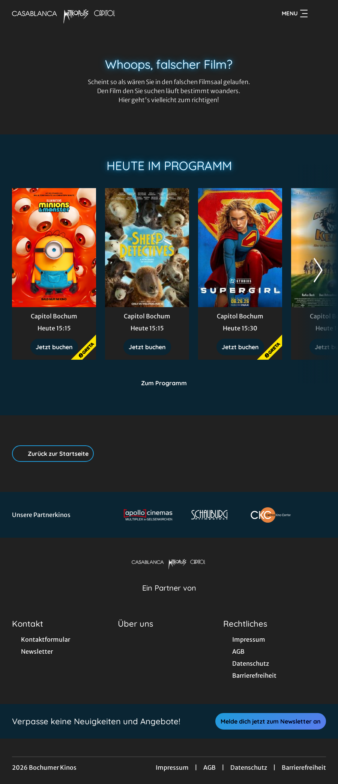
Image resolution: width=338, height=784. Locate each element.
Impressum (172, 767)
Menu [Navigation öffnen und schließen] (295, 13)
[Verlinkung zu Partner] (148, 515)
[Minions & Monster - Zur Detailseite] (54, 247)
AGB (209, 767)
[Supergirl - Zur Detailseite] (240, 247)
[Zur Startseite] (64, 13)
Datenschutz (248, 767)
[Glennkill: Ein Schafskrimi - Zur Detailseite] (147, 247)
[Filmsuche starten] (318, 13)
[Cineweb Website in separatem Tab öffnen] (169, 597)
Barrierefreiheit (304, 767)
